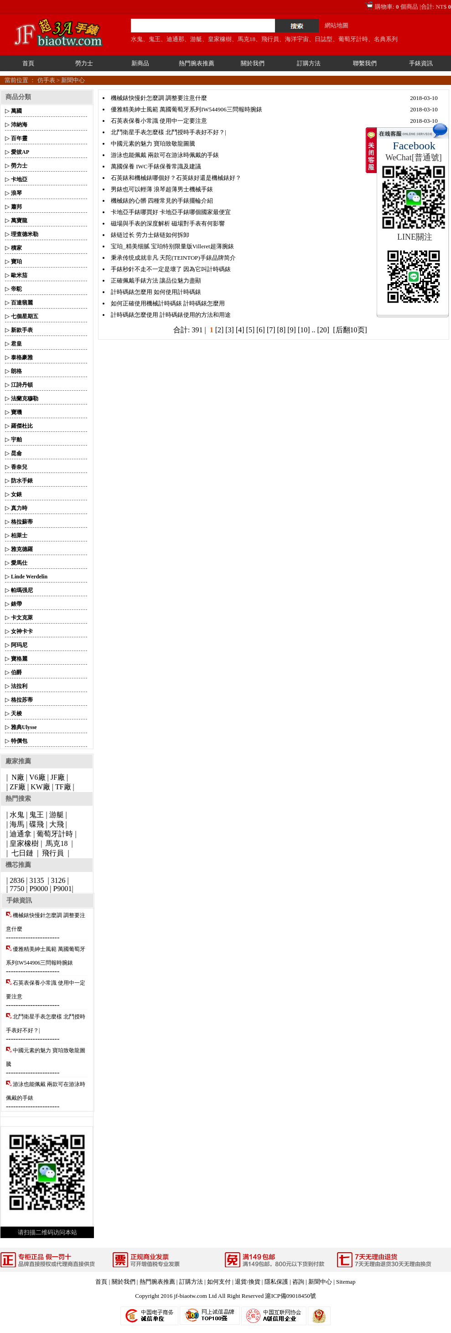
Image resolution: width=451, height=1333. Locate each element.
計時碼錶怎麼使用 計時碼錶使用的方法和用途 (171, 314)
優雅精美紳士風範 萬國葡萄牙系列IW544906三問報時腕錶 (186, 109)
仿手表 (46, 80)
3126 (58, 880)
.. (314, 330)
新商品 (140, 63)
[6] (260, 330)
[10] (304, 330)
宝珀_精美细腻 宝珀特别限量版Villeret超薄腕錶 (172, 246)
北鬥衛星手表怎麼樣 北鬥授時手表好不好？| (168, 132)
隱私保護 (276, 1281)
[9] (291, 330)
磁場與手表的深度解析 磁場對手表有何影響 (168, 223)
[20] (323, 330)
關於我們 (252, 63)
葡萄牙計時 (353, 39)
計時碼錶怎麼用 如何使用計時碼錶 (156, 292)
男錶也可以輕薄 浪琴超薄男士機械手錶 (162, 189)
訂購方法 (309, 63)
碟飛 (36, 824)
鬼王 (155, 39)
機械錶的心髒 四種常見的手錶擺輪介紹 (162, 200)
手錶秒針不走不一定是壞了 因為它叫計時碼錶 (171, 269)
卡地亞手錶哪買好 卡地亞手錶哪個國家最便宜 (171, 212)
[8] (281, 330)
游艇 (196, 39)
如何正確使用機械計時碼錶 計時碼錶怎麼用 (168, 303)
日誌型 (323, 39)
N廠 (17, 777)
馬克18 (246, 39)
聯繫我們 (365, 63)
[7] (271, 330)
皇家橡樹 (220, 39)
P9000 (38, 888)
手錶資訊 (421, 63)
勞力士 (84, 63)
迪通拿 (20, 834)
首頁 (28, 63)
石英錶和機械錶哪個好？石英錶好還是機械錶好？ (176, 177)
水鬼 (137, 39)
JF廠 (58, 777)
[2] (219, 330)
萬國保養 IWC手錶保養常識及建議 (156, 166)
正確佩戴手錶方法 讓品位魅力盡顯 (156, 280)
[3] (229, 330)
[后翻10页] (350, 330)
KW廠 (40, 787)
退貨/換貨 (247, 1281)
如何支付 (219, 1281)
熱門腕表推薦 (196, 63)
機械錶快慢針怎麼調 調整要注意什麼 (159, 97)
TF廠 (63, 787)
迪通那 (175, 39)
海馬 (17, 824)
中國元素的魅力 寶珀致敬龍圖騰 (153, 143)
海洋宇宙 (297, 39)
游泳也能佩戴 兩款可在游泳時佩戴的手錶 (165, 155)
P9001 (62, 888)
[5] (250, 330)
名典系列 (386, 39)
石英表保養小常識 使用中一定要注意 (159, 120)
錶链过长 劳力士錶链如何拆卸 (150, 234)
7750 (17, 888)
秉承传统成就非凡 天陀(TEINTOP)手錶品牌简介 (173, 257)
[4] (240, 330)
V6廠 (37, 777)
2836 (17, 880)
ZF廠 (18, 787)
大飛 (56, 824)
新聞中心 (73, 80)
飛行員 (270, 39)
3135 (36, 880)
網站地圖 (336, 25)
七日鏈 (22, 853)
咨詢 (298, 1281)
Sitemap (346, 1281)
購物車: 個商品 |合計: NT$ (413, 6)
